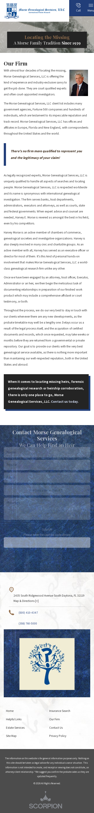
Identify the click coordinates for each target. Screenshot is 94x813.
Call (78, 8)
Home (10, 711)
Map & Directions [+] (26, 601)
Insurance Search (59, 711)
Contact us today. (64, 401)
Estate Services (15, 728)
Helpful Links (14, 719)
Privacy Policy (57, 736)
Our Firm (54, 719)
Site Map (11, 736)
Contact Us (56, 728)
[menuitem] (71, 9)
